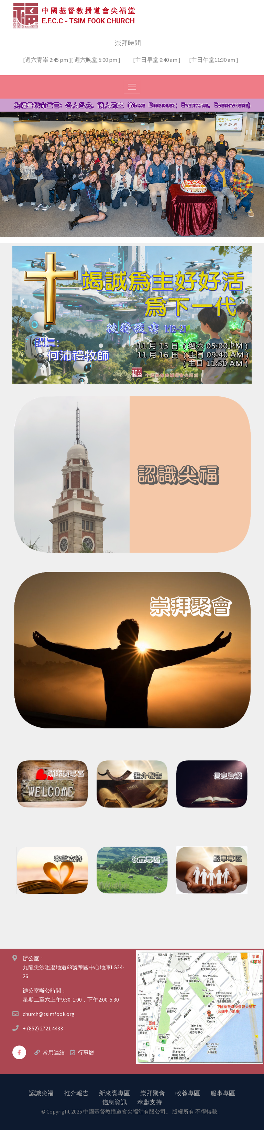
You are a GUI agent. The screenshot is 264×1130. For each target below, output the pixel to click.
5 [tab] (136, 345)
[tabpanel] (132, 314)
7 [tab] (154, 345)
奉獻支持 (149, 1101)
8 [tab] (163, 345)
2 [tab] (109, 345)
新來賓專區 (114, 1092)
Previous (22, 300)
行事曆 (86, 1052)
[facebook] (19, 1052)
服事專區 (222, 1092)
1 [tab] (100, 345)
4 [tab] (127, 345)
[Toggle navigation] (132, 86)
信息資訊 (114, 1101)
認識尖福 (41, 1092)
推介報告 (76, 1092)
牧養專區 (187, 1092)
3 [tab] (118, 345)
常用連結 (54, 1052)
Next (241, 300)
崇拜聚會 (152, 1092)
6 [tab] (145, 345)
